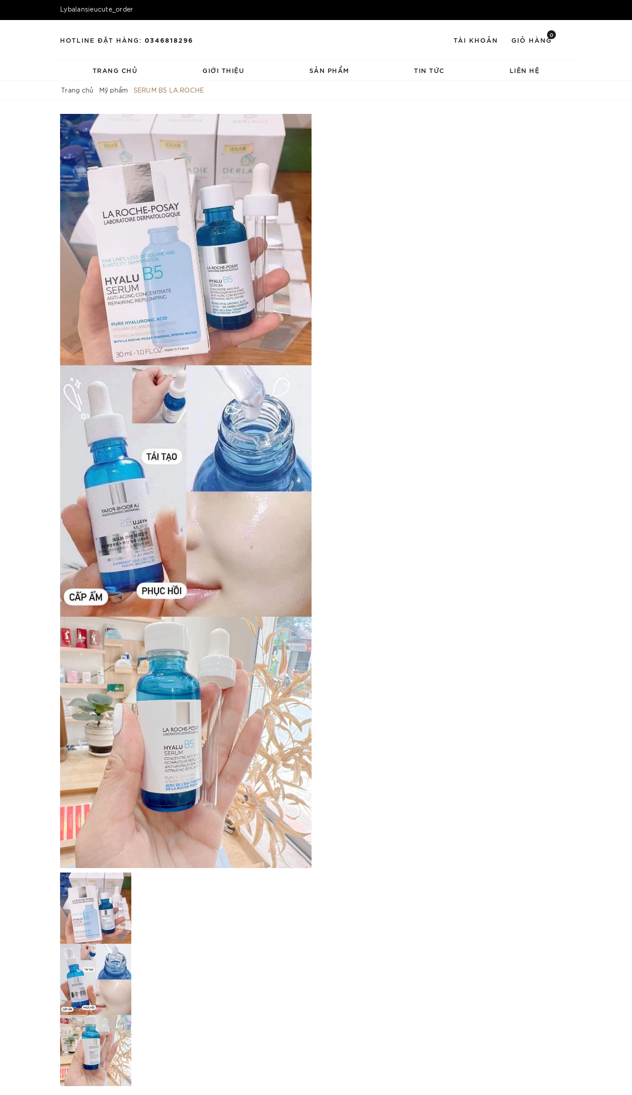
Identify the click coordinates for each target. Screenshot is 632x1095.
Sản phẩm (329, 70)
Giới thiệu (223, 70)
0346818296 (169, 40)
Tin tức (429, 70)
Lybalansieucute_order (96, 9)
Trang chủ (115, 70)
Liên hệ (525, 70)
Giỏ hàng (533, 39)
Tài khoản (476, 40)
